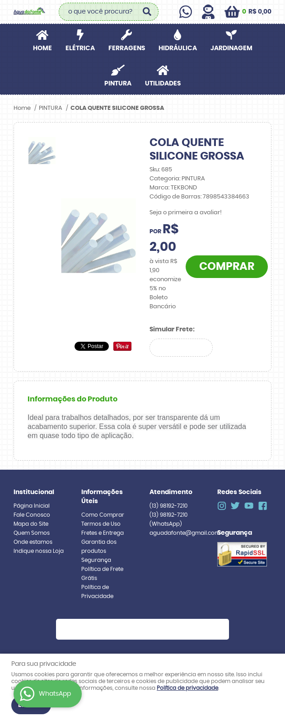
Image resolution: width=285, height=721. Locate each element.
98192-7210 (168, 506)
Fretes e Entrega (102, 533)
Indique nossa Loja (39, 551)
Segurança (96, 560)
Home (42, 48)
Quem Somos (32, 533)
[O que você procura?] (147, 12)
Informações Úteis (102, 496)
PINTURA (117, 83)
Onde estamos (33, 542)
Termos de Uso (101, 524)
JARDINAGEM (231, 48)
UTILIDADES (163, 83)
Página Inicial (32, 506)
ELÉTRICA (80, 48)
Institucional (34, 492)
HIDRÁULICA (178, 48)
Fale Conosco (32, 515)
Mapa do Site (31, 524)
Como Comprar (102, 515)
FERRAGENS (126, 48)
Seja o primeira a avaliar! (186, 213)
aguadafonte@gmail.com (185, 533)
